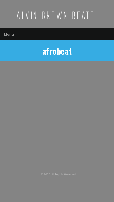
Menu (9, 34)
